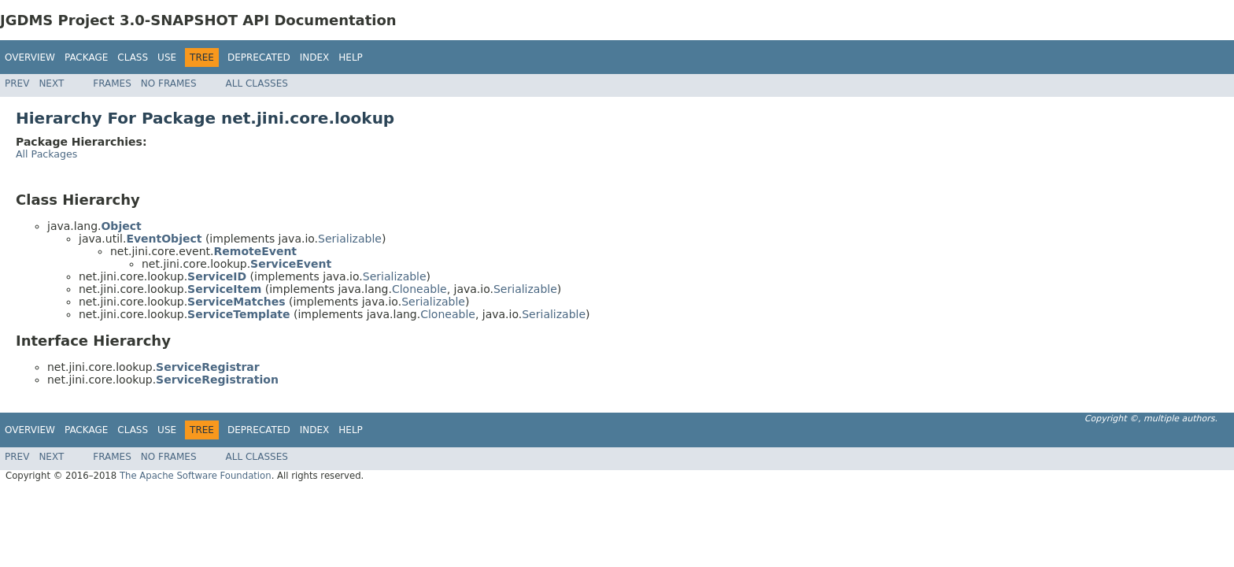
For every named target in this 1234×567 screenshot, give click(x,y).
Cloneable (419, 289)
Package (86, 57)
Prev (17, 83)
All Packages (46, 154)
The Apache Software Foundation (196, 475)
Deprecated (258, 57)
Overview (30, 57)
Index (315, 57)
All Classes (257, 83)
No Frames (169, 83)
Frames (112, 83)
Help (350, 57)
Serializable (350, 238)
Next (51, 83)
